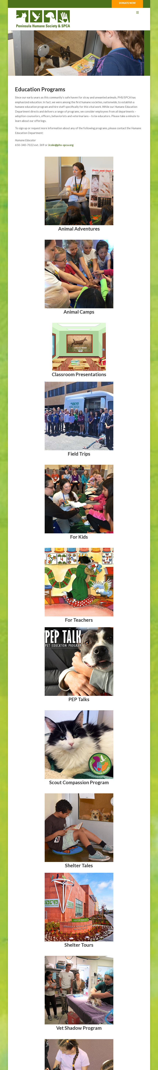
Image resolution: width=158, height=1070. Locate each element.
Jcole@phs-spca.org (61, 145)
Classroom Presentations (79, 374)
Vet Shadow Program (79, 1028)
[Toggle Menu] (79, 12)
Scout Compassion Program (79, 782)
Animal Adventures (79, 229)
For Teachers (79, 620)
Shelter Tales (79, 865)
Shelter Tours (78, 945)
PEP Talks (78, 699)
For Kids (79, 537)
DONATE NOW (127, 3)
